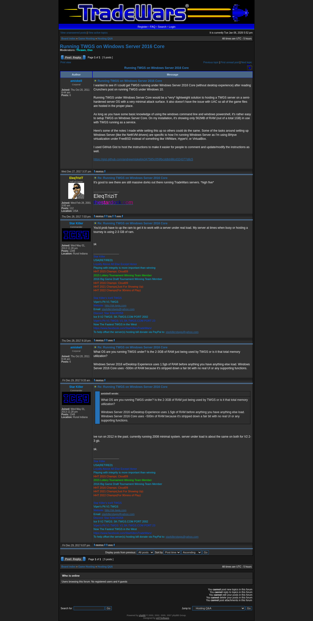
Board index (68, 38)
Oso (89, 50)
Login (172, 26)
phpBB (142, 615)
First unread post (230, 62)
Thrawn (81, 50)
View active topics (98, 32)
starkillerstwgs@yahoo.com (118, 309)
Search (162, 26)
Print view (65, 62)
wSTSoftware (162, 618)
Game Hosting (86, 38)
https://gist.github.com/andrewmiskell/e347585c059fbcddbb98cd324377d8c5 (143, 159)
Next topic (246, 62)
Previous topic (211, 62)
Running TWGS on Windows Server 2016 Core (112, 46)
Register (143, 26)
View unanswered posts (73, 32)
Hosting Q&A (105, 38)
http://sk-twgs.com (115, 305)
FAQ (153, 26)
